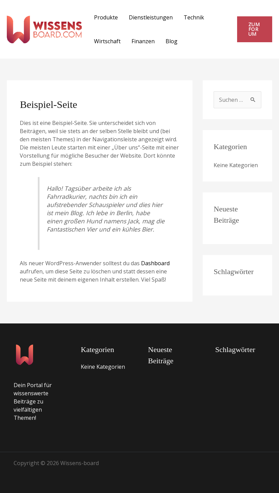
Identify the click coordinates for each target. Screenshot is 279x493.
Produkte (106, 17)
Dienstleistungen (151, 17)
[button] (254, 29)
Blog (171, 41)
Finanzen (143, 41)
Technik (194, 17)
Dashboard (155, 263)
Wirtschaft (107, 41)
